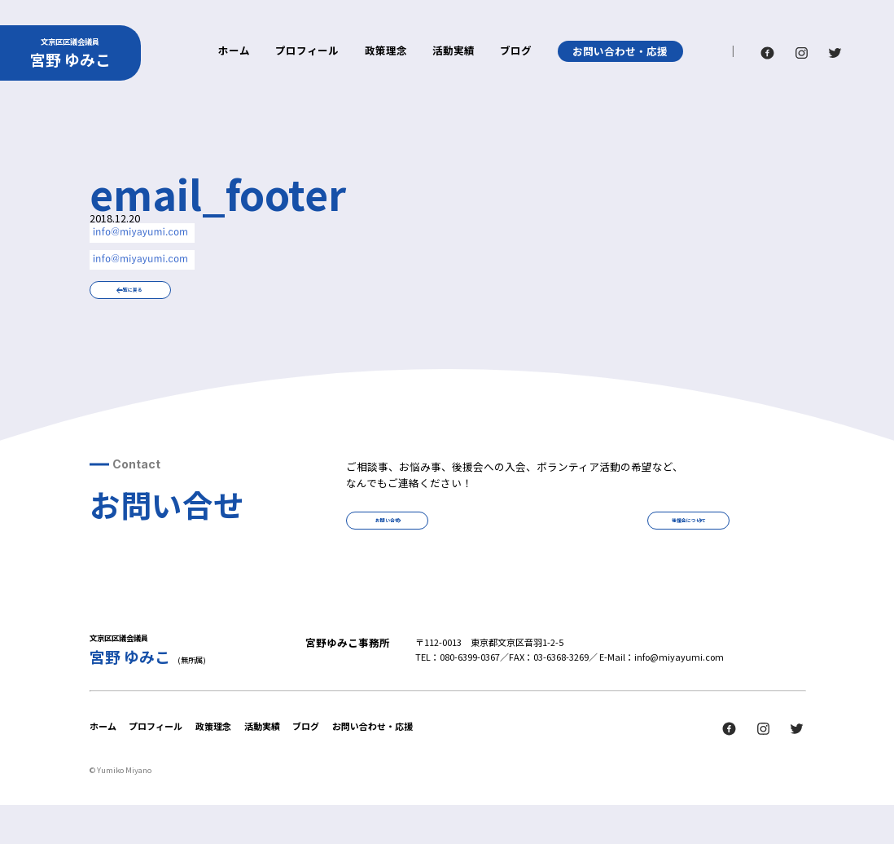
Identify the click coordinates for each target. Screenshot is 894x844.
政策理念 (386, 52)
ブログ (516, 52)
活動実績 (453, 52)
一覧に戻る (178, 299)
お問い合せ (436, 548)
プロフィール (307, 52)
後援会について (640, 548)
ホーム (234, 52)
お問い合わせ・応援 (620, 51)
